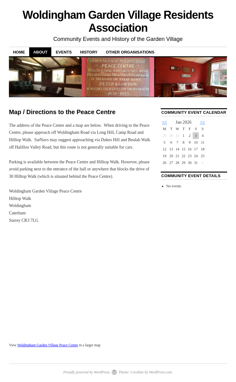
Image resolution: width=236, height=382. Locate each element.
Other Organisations (130, 52)
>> (202, 122)
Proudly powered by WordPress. (87, 372)
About (40, 52)
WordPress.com (160, 372)
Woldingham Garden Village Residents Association (117, 21)
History (88, 52)
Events (64, 52)
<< (164, 122)
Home (19, 52)
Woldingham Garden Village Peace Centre (47, 345)
